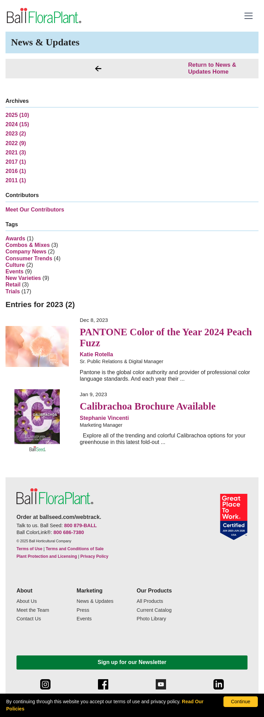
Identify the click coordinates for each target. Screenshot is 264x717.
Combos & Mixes (28, 245)
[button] (249, 16)
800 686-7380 (68, 532)
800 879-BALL (80, 525)
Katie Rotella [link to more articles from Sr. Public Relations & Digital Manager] (96, 354)
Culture (15, 265)
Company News (26, 251)
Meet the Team (32, 610)
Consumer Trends (29, 258)
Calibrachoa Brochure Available (148, 406)
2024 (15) (17, 124)
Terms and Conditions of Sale (74, 548)
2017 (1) (16, 162)
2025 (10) (17, 115)
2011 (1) (16, 180)
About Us (26, 601)
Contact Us (28, 618)
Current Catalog (154, 610)
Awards (15, 238)
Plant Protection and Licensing (46, 556)
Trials (13, 291)
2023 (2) (16, 134)
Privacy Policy (94, 556)
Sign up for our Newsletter (132, 662)
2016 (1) (16, 171)
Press (83, 610)
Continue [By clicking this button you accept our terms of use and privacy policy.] (240, 701)
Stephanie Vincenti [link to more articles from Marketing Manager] (104, 418)
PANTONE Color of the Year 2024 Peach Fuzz (166, 337)
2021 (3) (16, 152)
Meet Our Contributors (35, 210)
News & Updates (95, 601)
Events (14, 271)
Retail (13, 284)
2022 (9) (16, 143)
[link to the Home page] (43, 16)
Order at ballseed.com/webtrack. (58, 517)
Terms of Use (29, 548)
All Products (150, 601)
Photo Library (151, 618)
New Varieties (23, 278)
